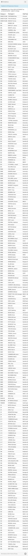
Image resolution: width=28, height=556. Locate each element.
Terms (11, 553)
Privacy (15, 553)
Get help (25, 554)
